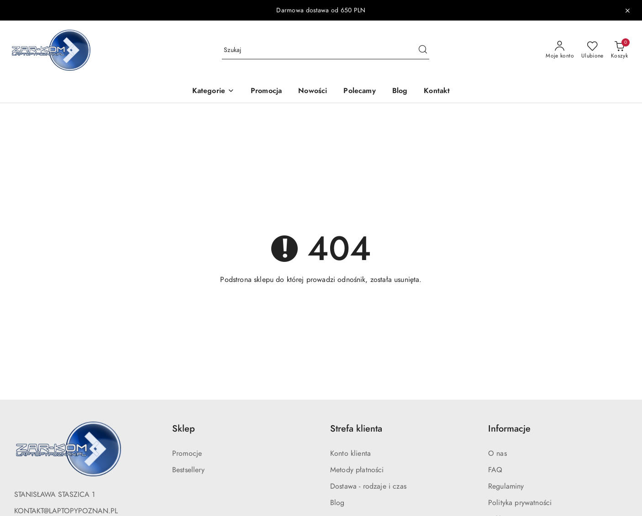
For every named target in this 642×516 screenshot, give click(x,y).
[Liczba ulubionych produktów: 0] (592, 50)
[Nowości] (313, 91)
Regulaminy (506, 486)
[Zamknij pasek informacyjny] (627, 10)
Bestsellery (188, 470)
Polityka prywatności (520, 503)
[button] (213, 91)
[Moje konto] (560, 50)
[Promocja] (266, 91)
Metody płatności (357, 470)
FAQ (495, 470)
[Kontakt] (436, 91)
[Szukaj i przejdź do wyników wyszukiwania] (422, 50)
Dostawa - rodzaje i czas (368, 486)
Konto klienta (350, 453)
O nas (497, 453)
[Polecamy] (359, 91)
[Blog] (400, 91)
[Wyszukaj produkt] (325, 50)
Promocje (187, 453)
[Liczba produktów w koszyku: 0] (619, 50)
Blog (337, 503)
